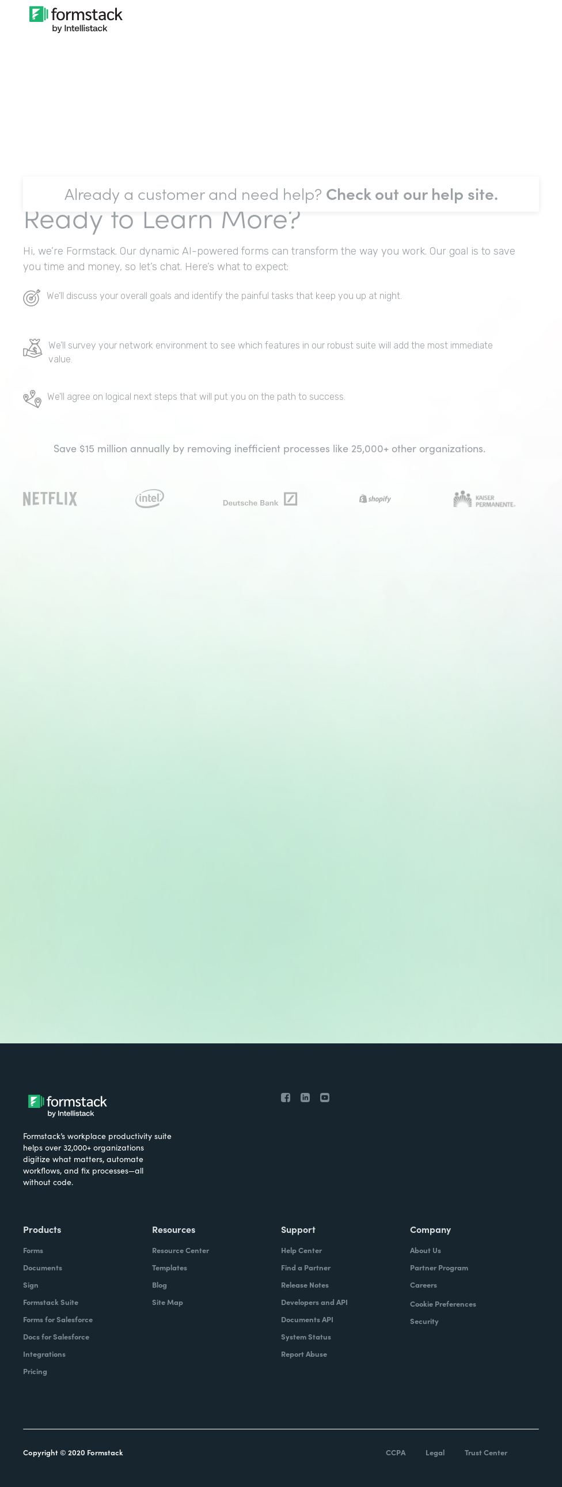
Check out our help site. (412, 210)
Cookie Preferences (443, 1303)
